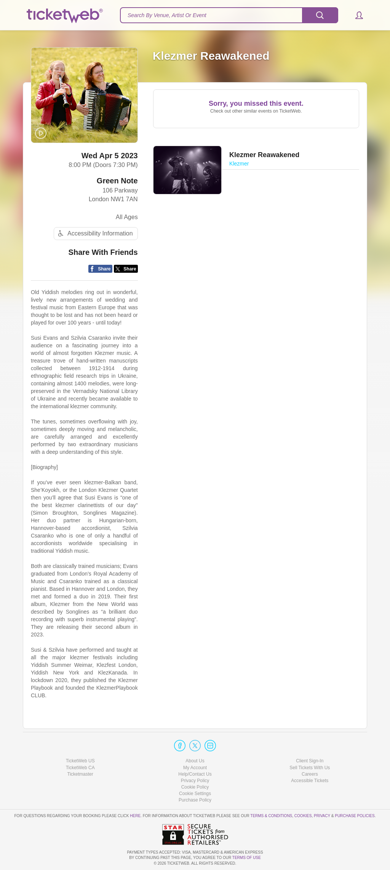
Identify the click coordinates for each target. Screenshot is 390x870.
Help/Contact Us (194, 774)
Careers (310, 774)
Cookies (303, 816)
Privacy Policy (195, 780)
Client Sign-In (309, 761)
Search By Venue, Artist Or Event (167, 15)
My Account (195, 767)
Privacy (322, 816)
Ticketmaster (80, 774)
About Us (194, 761)
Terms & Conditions (271, 816)
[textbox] (229, 15)
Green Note (117, 181)
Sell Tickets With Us (309, 767)
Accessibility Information (94, 234)
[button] (355, 15)
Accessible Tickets (309, 780)
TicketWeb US (80, 761)
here (135, 816)
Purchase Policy (195, 800)
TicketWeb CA (80, 767)
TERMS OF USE (246, 858)
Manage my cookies (195, 793)
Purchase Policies (354, 816)
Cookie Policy (195, 787)
